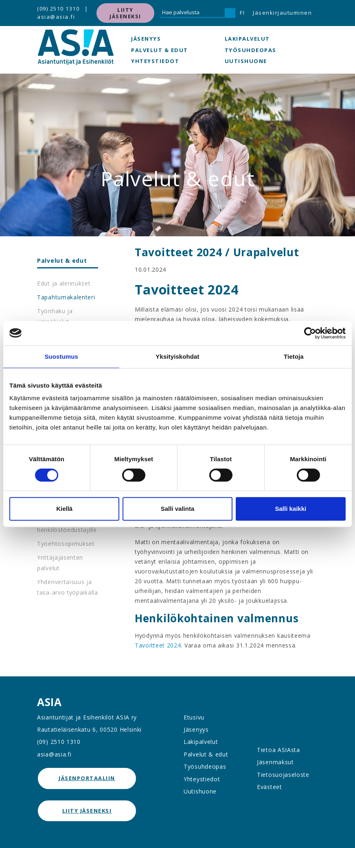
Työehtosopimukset (66, 543)
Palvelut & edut (159, 50)
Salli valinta (178, 508)
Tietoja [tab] (294, 356)
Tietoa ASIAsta (278, 750)
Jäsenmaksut (275, 762)
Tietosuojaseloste (283, 774)
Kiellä (64, 508)
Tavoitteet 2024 (158, 645)
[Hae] (230, 13)
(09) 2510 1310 (58, 8)
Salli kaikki (290, 508)
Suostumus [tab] (61, 356)
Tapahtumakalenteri (66, 297)
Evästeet (269, 787)
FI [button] (242, 12)
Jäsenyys (146, 38)
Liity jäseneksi (125, 13)
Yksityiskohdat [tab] (177, 356)
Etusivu (194, 717)
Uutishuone (246, 61)
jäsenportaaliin (87, 778)
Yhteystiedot (155, 61)
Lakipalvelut (247, 38)
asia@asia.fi (56, 16)
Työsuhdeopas (250, 50)
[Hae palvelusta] (192, 13)
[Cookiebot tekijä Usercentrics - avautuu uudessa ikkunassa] (310, 333)
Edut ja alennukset (64, 283)
